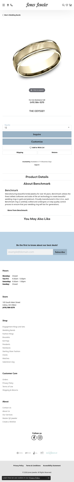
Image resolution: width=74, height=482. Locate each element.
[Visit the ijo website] (28, 453)
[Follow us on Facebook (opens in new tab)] (34, 437)
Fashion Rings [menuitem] (8, 334)
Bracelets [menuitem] (6, 337)
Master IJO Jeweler (9, 418)
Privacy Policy (7, 383)
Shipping (19, 152)
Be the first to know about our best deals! (37, 245)
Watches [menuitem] (5, 358)
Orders (5, 379)
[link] (8, 5)
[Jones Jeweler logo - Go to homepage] (37, 5)
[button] (63, 5)
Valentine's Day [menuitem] (8, 362)
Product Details (37, 177)
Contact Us (6, 407)
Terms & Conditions (33, 466)
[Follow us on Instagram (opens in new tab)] (40, 437)
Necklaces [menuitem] (6, 348)
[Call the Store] (8, 307)
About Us (6, 411)
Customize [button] (37, 141)
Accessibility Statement (52, 466)
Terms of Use (7, 386)
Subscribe (60, 252)
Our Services (7, 414)
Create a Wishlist (9, 422)
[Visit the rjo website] (42, 453)
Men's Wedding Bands (12, 15)
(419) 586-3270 (37, 102)
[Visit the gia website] (20, 453)
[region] (37, 58)
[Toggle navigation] (3, 5)
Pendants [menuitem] (6, 344)
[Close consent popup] (48, 478)
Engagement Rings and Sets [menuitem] (13, 326)
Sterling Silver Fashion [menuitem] (11, 351)
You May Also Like (37, 219)
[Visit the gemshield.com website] (51, 453)
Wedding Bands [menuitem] (8, 330)
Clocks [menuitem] (5, 355)
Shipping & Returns (10, 390)
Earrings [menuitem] (5, 341)
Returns (55, 152)
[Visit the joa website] (35, 453)
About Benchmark (37, 183)
